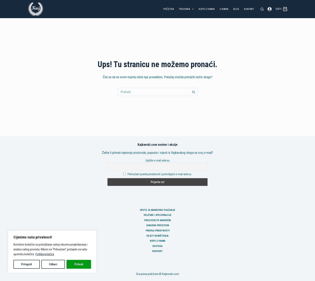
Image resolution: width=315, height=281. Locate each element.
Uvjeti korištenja (157, 235)
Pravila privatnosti (158, 230)
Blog (236, 8)
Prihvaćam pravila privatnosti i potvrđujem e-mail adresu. (160, 174)
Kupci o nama (207, 8)
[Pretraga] (262, 9)
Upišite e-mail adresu (158, 160)
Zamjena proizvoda (157, 225)
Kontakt (249, 8)
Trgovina (187, 9)
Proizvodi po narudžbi (157, 220)
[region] (52, 252)
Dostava (157, 246)
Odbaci (53, 264)
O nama (224, 8)
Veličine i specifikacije (157, 215)
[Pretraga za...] (153, 92)
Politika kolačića (44, 254)
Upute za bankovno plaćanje (157, 210)
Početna (168, 8)
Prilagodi (26, 264)
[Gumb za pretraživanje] (194, 92)
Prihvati (78, 264)
